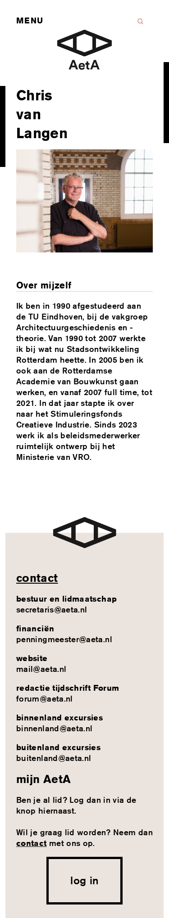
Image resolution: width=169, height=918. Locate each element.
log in (84, 880)
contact (37, 578)
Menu (29, 20)
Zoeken (140, 21)
